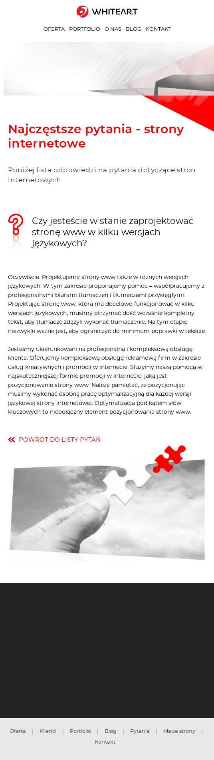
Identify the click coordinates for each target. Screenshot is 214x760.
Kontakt (158, 29)
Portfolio (84, 29)
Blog (133, 29)
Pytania (140, 731)
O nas (113, 29)
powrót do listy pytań (60, 440)
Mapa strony (179, 731)
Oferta (54, 29)
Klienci (48, 731)
